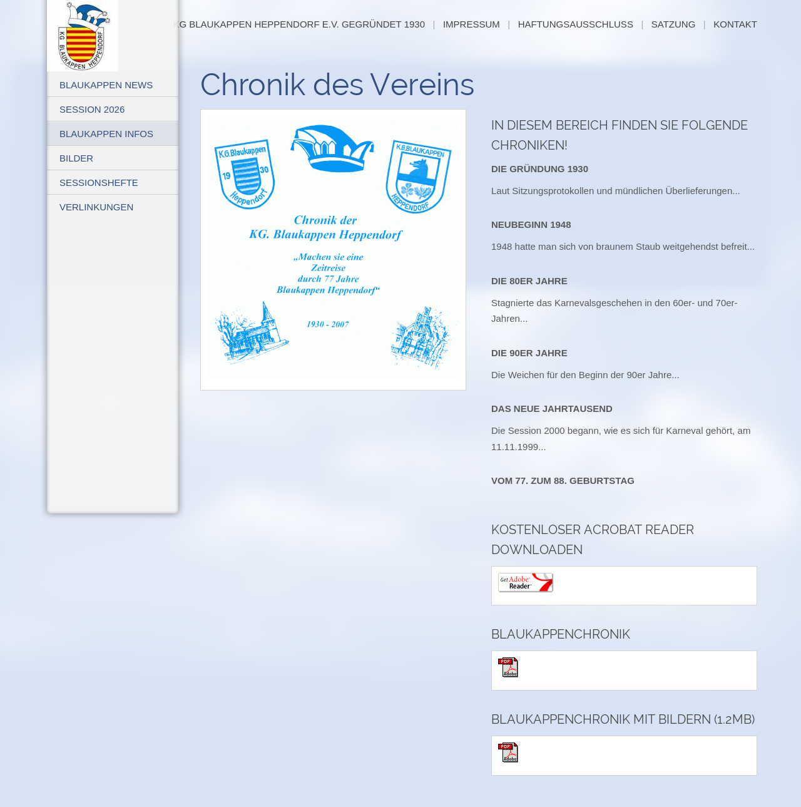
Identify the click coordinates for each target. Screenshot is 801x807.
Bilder (76, 158)
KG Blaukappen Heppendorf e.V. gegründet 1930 (299, 24)
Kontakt (735, 24)
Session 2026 (92, 109)
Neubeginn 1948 (531, 224)
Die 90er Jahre (529, 352)
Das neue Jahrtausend (552, 408)
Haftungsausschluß (575, 24)
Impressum (471, 24)
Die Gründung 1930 (539, 168)
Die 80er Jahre (529, 280)
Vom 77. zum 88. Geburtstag (563, 480)
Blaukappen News (106, 85)
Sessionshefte (98, 182)
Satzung (673, 24)
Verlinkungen (96, 207)
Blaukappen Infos (106, 133)
